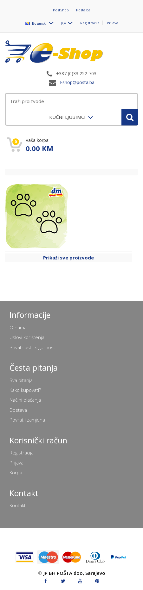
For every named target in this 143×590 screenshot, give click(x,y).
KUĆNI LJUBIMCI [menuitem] (68, 117)
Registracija (90, 23)
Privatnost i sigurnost (32, 347)
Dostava (18, 410)
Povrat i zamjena (27, 420)
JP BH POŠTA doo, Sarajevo (74, 573)
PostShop (61, 10)
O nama (18, 327)
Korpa (16, 472)
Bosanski (36, 23)
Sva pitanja (21, 380)
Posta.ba (83, 10)
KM (64, 23)
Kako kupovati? (25, 390)
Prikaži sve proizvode (68, 257)
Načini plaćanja (25, 400)
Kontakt (18, 505)
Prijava (112, 23)
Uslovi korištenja (27, 337)
